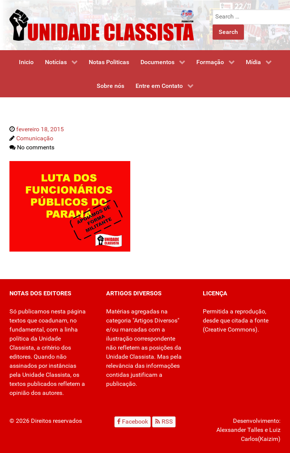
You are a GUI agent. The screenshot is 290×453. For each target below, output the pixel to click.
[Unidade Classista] (101, 24)
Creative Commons (230, 329)
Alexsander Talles (239, 429)
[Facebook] (132, 421)
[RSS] (164, 421)
